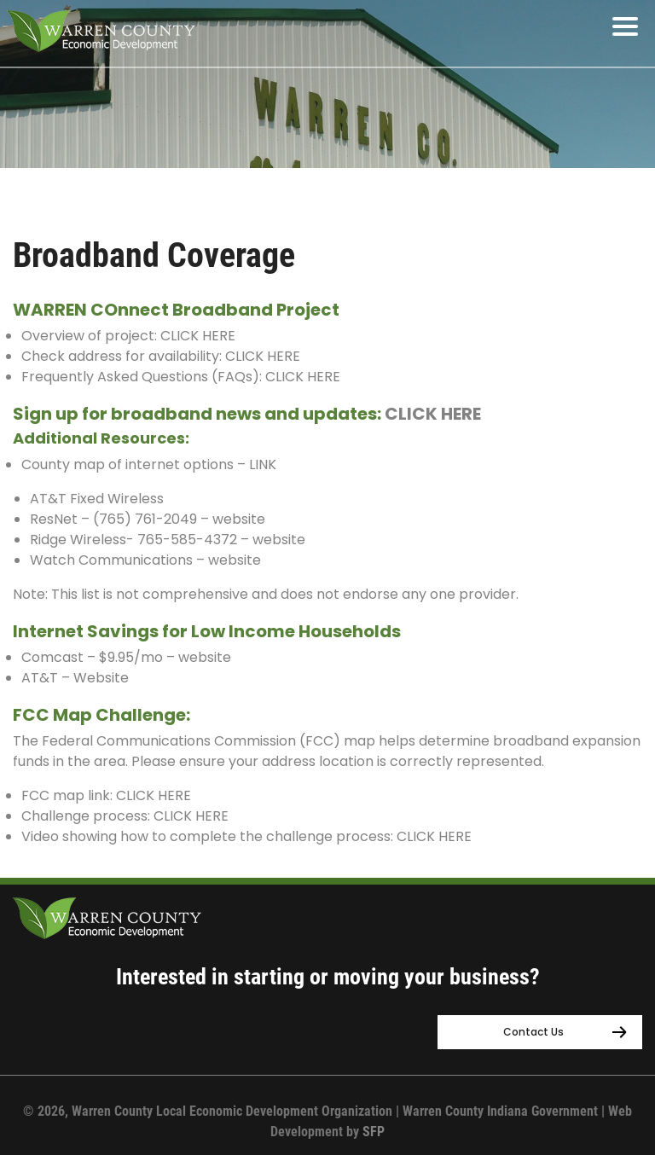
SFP (373, 1131)
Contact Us (533, 1031)
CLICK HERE (197, 335)
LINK (262, 464)
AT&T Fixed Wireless (97, 498)
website (238, 519)
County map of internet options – (133, 464)
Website (102, 678)
